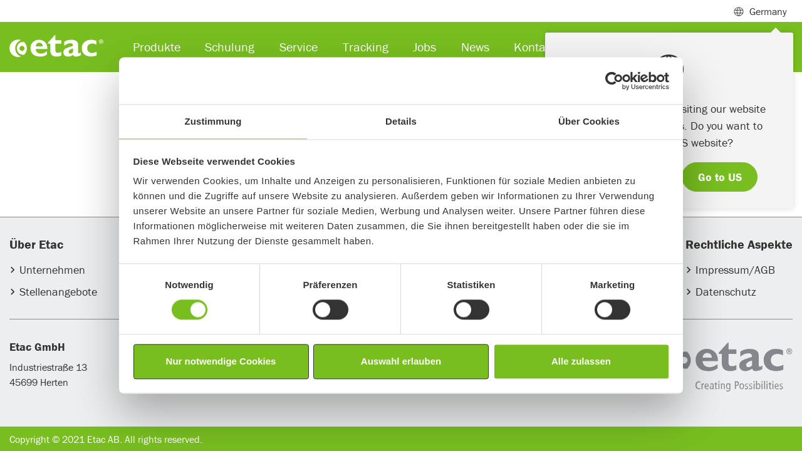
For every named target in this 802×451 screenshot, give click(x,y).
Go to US (720, 177)
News (475, 46)
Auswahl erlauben (401, 361)
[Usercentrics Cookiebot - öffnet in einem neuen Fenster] (614, 80)
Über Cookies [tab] (589, 121)
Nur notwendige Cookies (221, 361)
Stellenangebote (58, 291)
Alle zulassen (581, 361)
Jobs (424, 46)
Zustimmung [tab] (213, 121)
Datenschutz (725, 291)
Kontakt (535, 46)
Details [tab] (401, 121)
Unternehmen (52, 269)
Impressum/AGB (735, 269)
